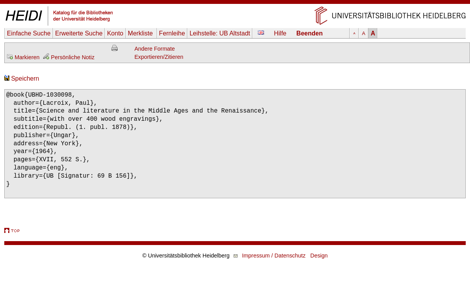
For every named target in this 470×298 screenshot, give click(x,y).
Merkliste (141, 33)
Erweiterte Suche (78, 33)
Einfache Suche (29, 33)
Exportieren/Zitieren (158, 57)
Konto (115, 33)
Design (319, 255)
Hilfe (280, 33)
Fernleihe (172, 33)
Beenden (309, 33)
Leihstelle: (220, 33)
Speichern (21, 78)
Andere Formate (154, 49)
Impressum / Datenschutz (274, 255)
